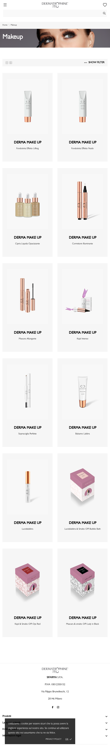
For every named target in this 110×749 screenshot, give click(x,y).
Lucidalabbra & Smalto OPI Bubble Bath (83, 529)
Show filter (94, 62)
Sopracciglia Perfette (27, 434)
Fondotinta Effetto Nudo (82, 149)
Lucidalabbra (27, 529)
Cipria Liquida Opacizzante (27, 244)
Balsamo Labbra (82, 434)
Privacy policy (53, 739)
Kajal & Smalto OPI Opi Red (27, 624)
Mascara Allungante (27, 339)
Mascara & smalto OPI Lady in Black (82, 624)
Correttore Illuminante (82, 244)
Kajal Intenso (82, 339)
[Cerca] (55, 13)
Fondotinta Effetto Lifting (27, 149)
